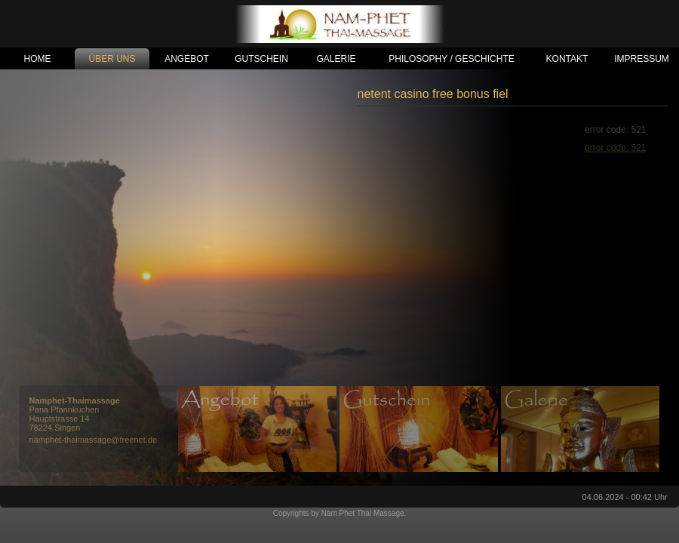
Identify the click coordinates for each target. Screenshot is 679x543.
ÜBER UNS (111, 59)
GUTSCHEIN (261, 59)
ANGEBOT (186, 59)
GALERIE (335, 59)
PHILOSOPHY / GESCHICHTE (451, 59)
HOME (37, 59)
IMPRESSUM (641, 59)
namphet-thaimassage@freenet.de (93, 439)
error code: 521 (615, 148)
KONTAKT (567, 59)
